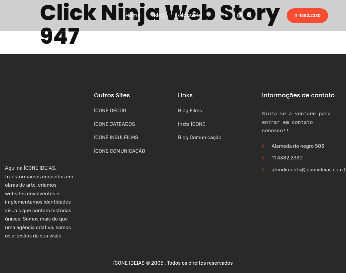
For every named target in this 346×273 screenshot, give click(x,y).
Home (132, 16)
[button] (249, 15)
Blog (159, 16)
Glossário (190, 16)
